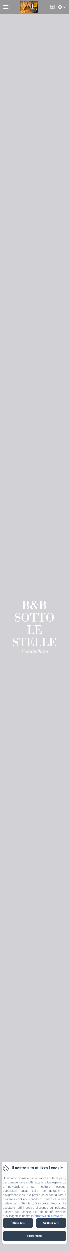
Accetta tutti (51, 1222)
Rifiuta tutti (17, 1222)
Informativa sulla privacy (46, 1216)
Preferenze (34, 1236)
